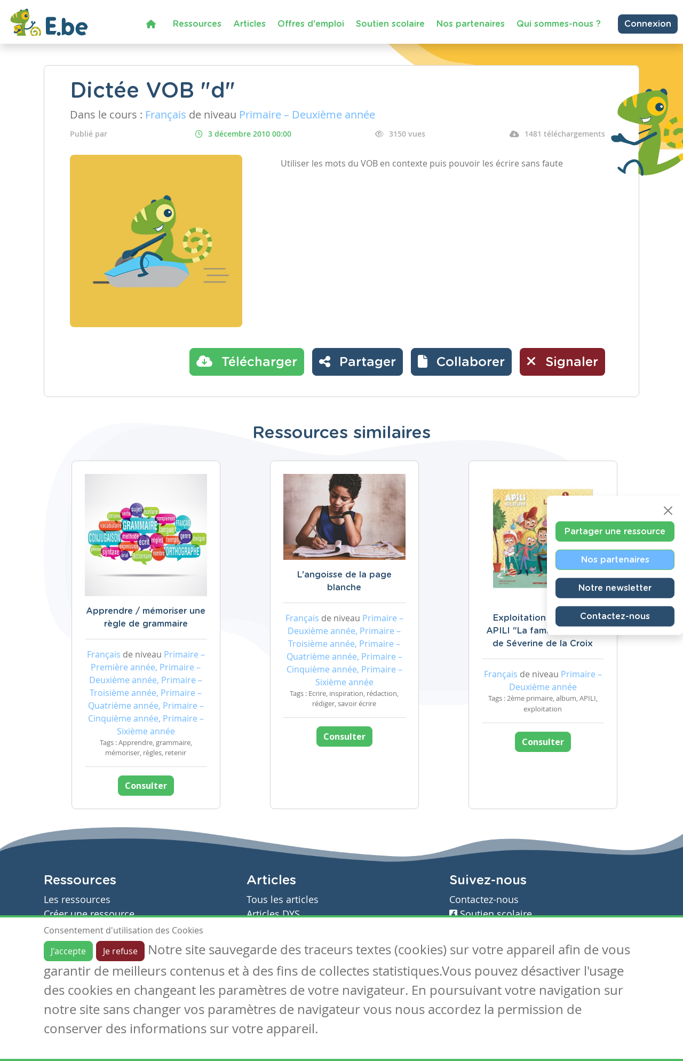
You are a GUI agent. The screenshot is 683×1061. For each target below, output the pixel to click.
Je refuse (120, 951)
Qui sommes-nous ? (559, 24)
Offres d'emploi (310, 24)
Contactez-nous (615, 616)
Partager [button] (357, 361)
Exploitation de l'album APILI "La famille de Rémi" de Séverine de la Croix (543, 631)
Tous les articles (283, 899)
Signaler (562, 361)
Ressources (197, 24)
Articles (249, 24)
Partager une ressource (615, 531)
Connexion (647, 24)
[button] (461, 362)
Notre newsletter (615, 588)
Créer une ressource (89, 914)
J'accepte (68, 951)
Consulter (146, 785)
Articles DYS (273, 914)
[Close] (668, 510)
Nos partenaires (470, 24)
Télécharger (246, 361)
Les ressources (77, 899)
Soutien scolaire (390, 24)
